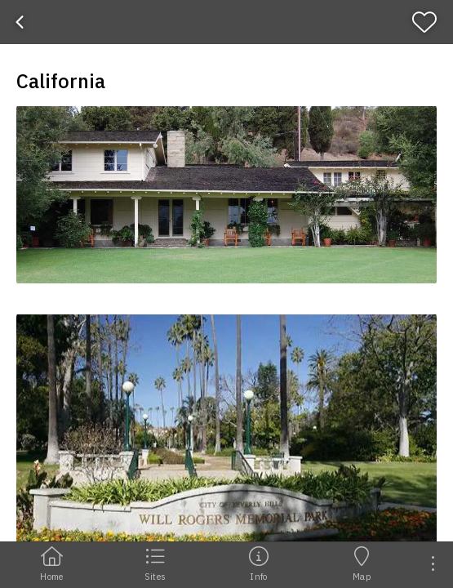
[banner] (226, 22)
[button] (226, 195)
